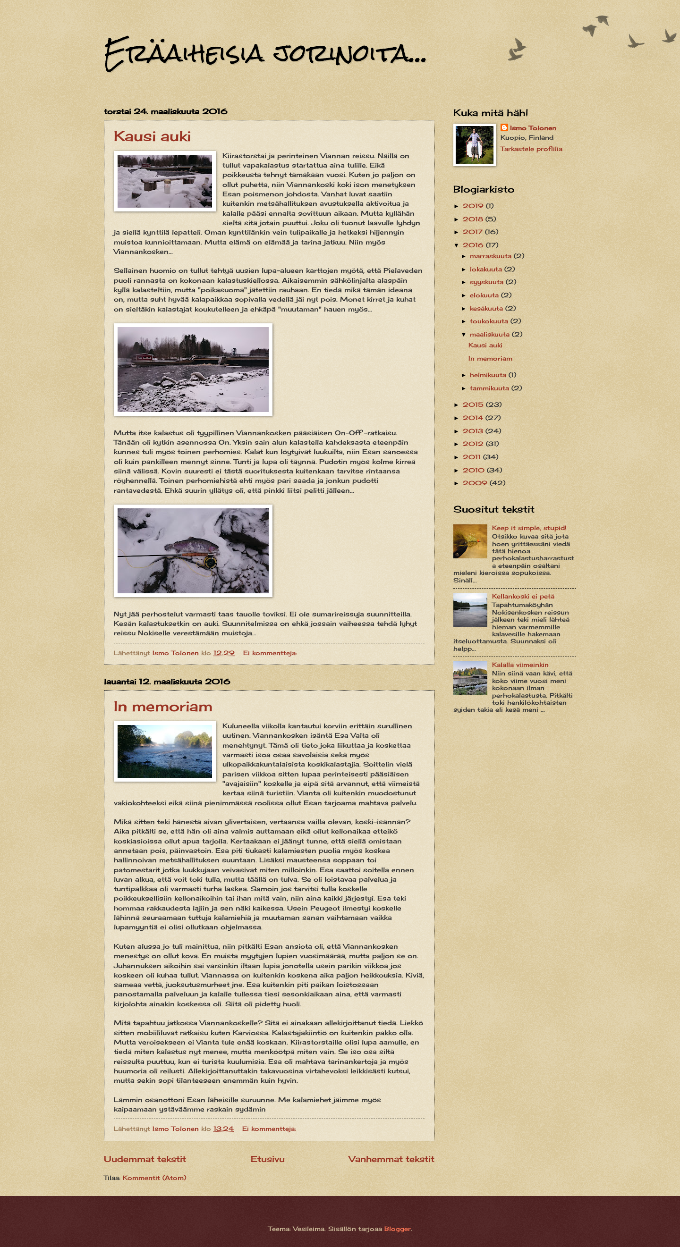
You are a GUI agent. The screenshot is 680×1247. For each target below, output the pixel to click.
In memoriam (163, 706)
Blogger (397, 1228)
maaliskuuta (491, 334)
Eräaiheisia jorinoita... (266, 52)
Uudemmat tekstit (145, 1159)
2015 (474, 404)
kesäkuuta (487, 308)
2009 (476, 483)
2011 (473, 457)
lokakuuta (487, 269)
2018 (474, 219)
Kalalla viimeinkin (520, 664)
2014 (474, 417)
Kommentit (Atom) (154, 1177)
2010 (475, 470)
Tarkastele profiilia (531, 148)
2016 (474, 245)
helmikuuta (489, 375)
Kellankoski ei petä (523, 596)
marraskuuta (492, 256)
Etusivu (268, 1159)
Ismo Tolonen (533, 128)
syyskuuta (488, 282)
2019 (474, 206)
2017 (474, 232)
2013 (474, 431)
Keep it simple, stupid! (529, 527)
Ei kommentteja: (271, 653)
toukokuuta (490, 321)
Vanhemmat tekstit (391, 1159)
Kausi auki (152, 135)
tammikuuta (490, 388)
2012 (474, 443)
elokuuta (485, 295)
